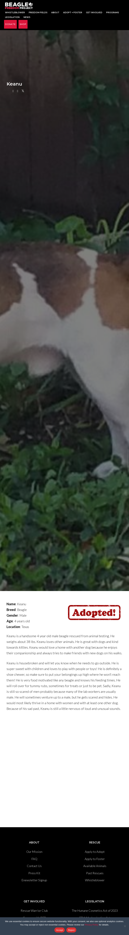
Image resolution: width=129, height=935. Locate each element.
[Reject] (124, 926)
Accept (59, 930)
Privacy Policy (91, 924)
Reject (71, 930)
